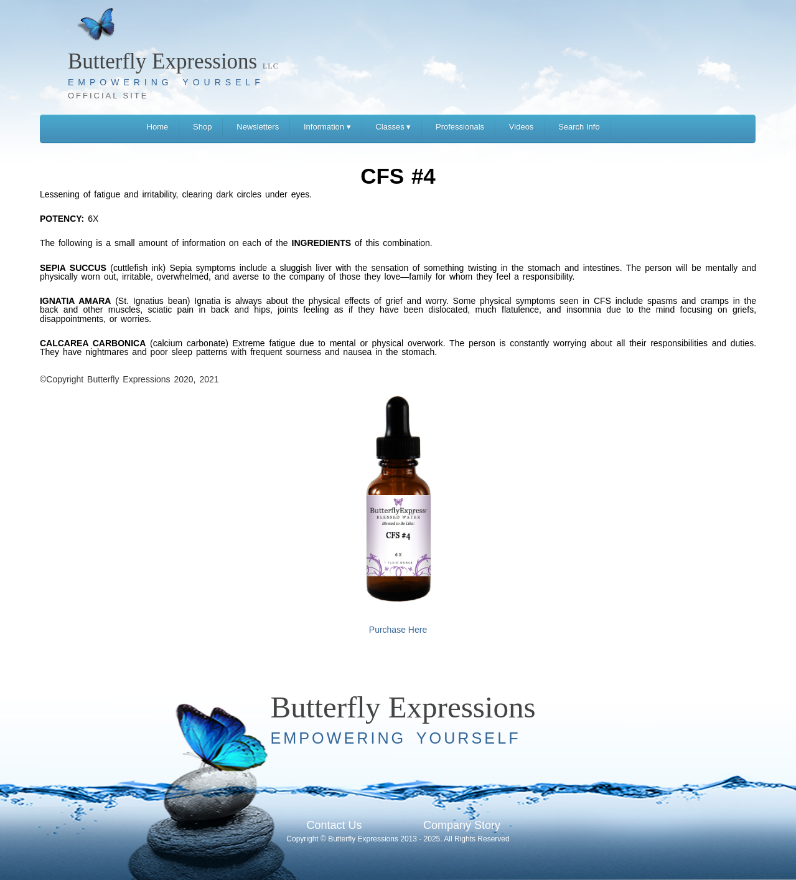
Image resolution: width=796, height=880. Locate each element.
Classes (393, 126)
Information (327, 126)
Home (158, 126)
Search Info (579, 126)
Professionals (460, 126)
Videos (521, 126)
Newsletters (257, 126)
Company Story (461, 825)
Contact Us (334, 825)
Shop (202, 126)
